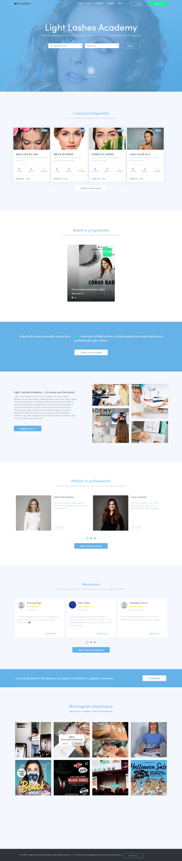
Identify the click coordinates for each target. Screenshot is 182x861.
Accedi (139, 3)
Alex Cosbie (83, 603)
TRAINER (110, 3)
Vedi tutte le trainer (91, 546)
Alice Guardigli (34, 603)
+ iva (28, 179)
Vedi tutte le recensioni (91, 650)
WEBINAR (99, 3)
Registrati (158, 3)
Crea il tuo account (91, 352)
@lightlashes (102, 706)
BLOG (120, 3)
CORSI (80, 3)
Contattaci (154, 678)
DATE (89, 3)
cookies (72, 855)
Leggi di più (28, 428)
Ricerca (130, 45)
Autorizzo (133, 855)
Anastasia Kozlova (138, 603)
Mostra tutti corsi (91, 188)
